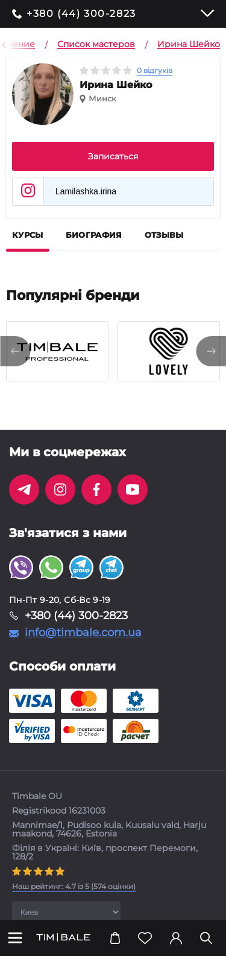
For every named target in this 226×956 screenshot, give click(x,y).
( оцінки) (74, 886)
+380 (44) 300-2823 (81, 14)
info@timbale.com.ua (83, 632)
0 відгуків (154, 70)
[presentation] (15, 351)
